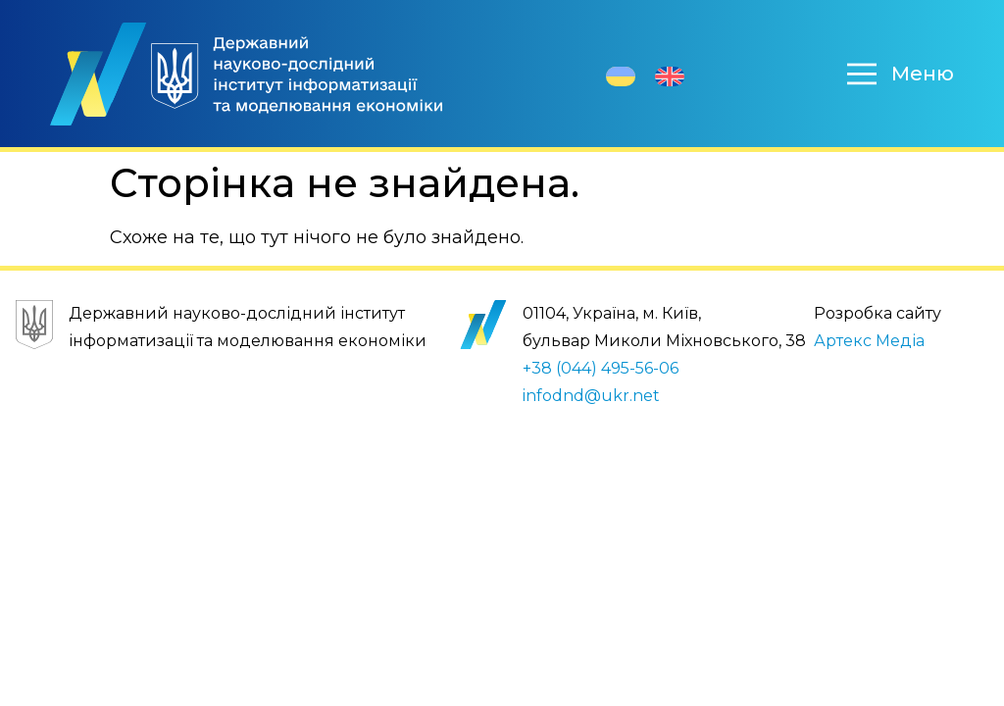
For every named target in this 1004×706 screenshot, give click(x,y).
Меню (922, 73)
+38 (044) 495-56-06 (600, 368)
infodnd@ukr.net (591, 395)
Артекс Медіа (869, 340)
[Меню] (862, 73)
